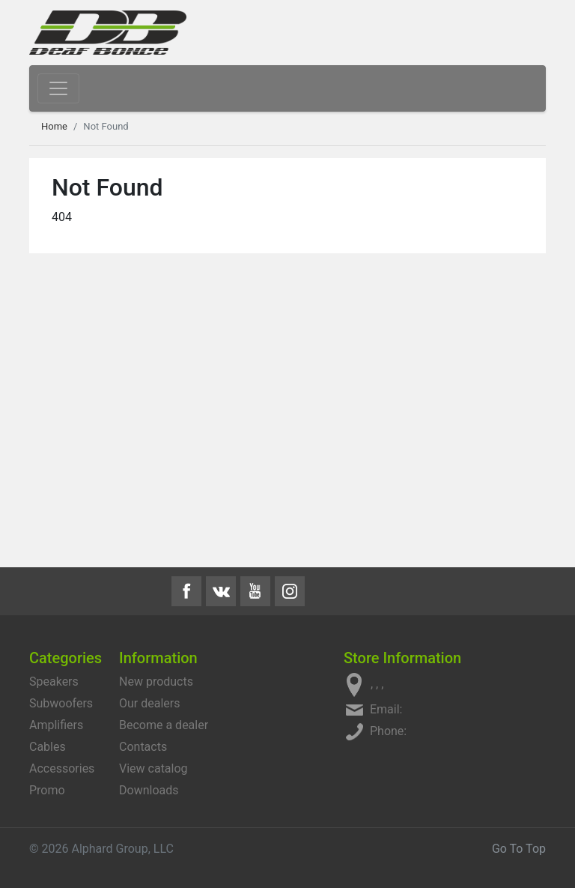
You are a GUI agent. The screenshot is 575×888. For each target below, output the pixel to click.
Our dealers (149, 703)
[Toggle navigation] (58, 88)
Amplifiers (56, 725)
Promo (47, 790)
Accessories (61, 768)
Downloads (148, 790)
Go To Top (519, 849)
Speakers (54, 681)
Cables (47, 747)
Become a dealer (163, 725)
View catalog (153, 768)
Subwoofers (61, 703)
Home (54, 126)
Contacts (143, 747)
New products (156, 681)
